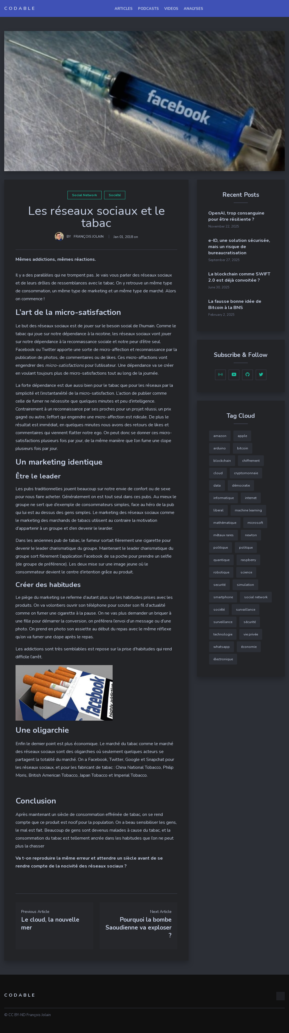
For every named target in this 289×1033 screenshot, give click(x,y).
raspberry (248, 560)
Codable (20, 8)
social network (84, 195)
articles (124, 8)
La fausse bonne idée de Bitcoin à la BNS (234, 304)
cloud (218, 473)
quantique (221, 560)
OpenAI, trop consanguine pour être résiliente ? (236, 216)
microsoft (255, 522)
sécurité (250, 622)
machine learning (248, 510)
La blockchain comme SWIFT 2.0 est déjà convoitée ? (239, 277)
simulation (245, 584)
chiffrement (251, 460)
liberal (218, 510)
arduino (219, 448)
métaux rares (223, 535)
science (246, 572)
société (115, 195)
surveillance (222, 622)
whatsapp (221, 646)
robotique (221, 572)
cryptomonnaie (246, 473)
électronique (223, 659)
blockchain (222, 460)
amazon (219, 436)
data (217, 485)
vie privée (251, 634)
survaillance (245, 609)
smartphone (223, 597)
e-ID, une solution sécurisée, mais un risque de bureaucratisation (239, 246)
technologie (222, 634)
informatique (223, 498)
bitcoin (242, 448)
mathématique (224, 522)
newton (251, 535)
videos (171, 8)
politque (246, 547)
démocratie (241, 485)
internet (251, 498)
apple (242, 436)
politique (220, 547)
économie (249, 646)
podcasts (148, 8)
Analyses (193, 8)
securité (219, 584)
